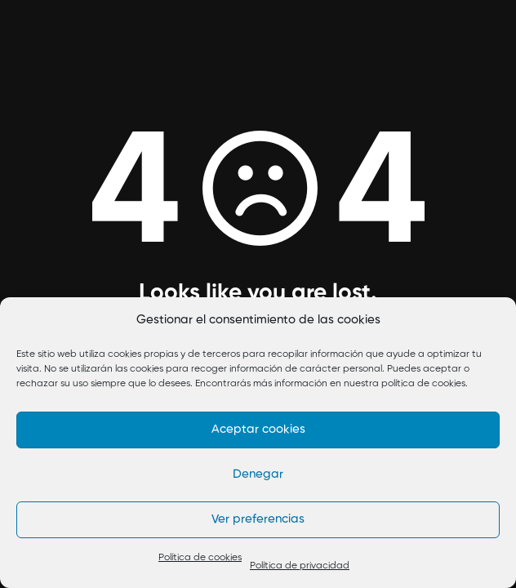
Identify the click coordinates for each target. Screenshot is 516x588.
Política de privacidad (299, 566)
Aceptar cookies (258, 429)
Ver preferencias (258, 519)
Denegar (258, 474)
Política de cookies (200, 558)
